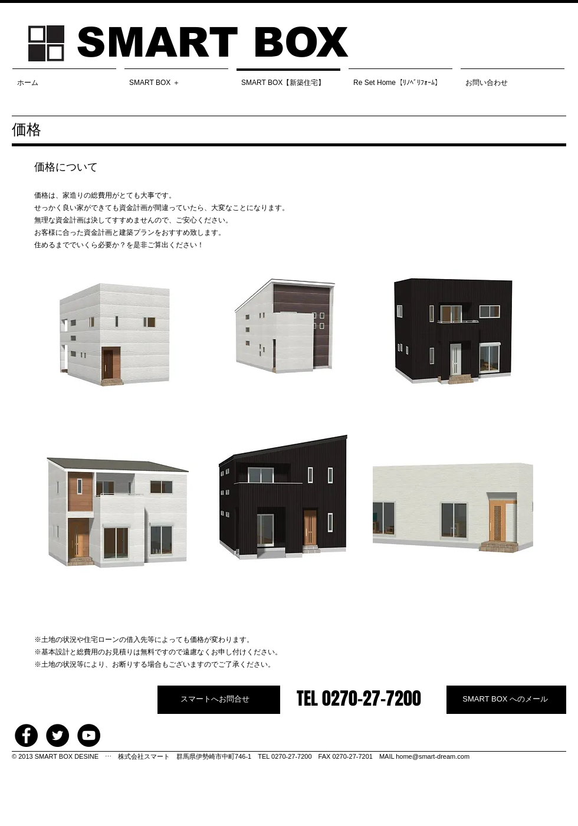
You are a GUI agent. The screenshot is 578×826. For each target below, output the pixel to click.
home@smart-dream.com (432, 756)
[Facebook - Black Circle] (26, 735)
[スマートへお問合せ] (218, 700)
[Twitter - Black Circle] (57, 735)
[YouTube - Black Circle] (88, 735)
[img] (114, 335)
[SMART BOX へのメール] (506, 700)
